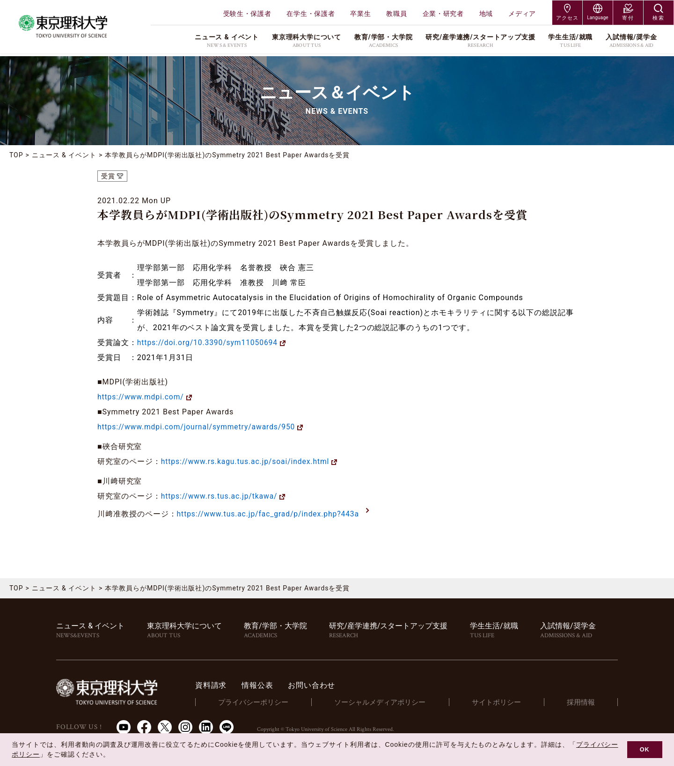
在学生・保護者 (310, 13)
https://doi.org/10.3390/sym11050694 (209, 342)
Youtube (124, 726)
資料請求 (216, 684)
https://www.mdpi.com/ (141, 396)
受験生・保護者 (247, 13)
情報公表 (262, 684)
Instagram (185, 726)
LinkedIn (206, 726)
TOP (16, 155)
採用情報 (581, 701)
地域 (486, 13)
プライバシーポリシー (258, 701)
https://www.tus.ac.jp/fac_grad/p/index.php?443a (270, 513)
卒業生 (360, 13)
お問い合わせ (316, 684)
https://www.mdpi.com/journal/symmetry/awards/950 (198, 426)
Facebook (144, 726)
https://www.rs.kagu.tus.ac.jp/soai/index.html (247, 461)
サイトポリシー (498, 701)
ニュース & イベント (64, 155)
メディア (522, 13)
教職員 (396, 13)
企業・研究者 (443, 13)
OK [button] (645, 749)
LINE (227, 726)
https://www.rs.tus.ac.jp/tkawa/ (220, 496)
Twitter (165, 726)
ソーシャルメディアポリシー (383, 701)
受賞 (108, 176)
